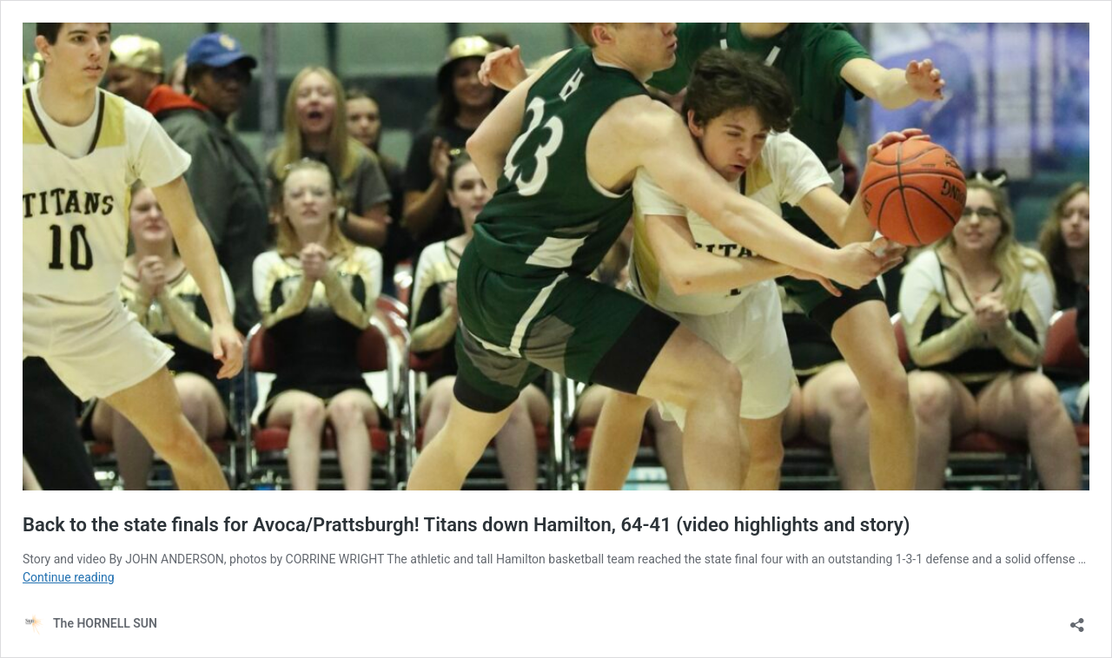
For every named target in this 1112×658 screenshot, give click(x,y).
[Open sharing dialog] (1077, 619)
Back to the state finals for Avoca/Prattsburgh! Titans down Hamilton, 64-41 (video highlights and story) (466, 525)
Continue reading (69, 577)
